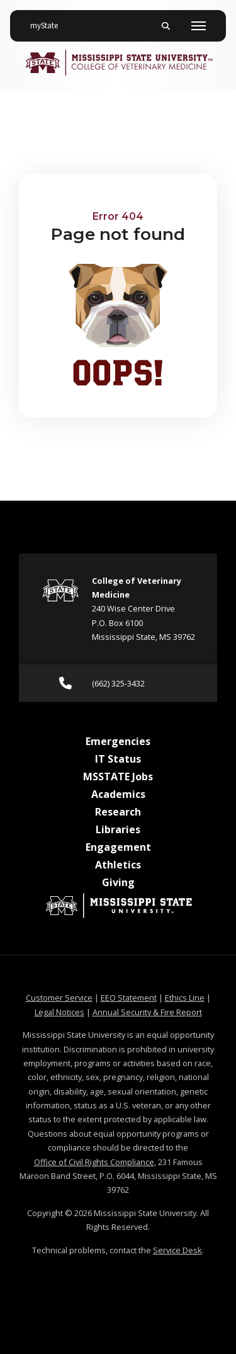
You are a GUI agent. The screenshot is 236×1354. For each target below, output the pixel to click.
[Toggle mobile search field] (165, 26)
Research (118, 812)
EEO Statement (129, 997)
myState (49, 20)
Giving (118, 882)
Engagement (118, 847)
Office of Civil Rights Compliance (94, 1162)
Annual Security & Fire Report (147, 1012)
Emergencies (118, 741)
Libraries (118, 829)
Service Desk (177, 1250)
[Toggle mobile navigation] (198, 26)
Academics (118, 794)
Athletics (118, 865)
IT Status (118, 759)
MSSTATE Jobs (118, 776)
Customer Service (59, 997)
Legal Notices (59, 1012)
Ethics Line (185, 997)
